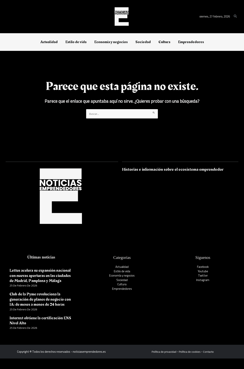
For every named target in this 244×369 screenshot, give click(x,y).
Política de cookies (189, 362)
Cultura (121, 284)
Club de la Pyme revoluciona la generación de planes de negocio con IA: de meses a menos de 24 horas (38, 307)
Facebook (203, 267)
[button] (235, 16)
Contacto (209, 362)
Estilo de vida (122, 271)
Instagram (202, 280)
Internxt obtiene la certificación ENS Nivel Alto (37, 331)
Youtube (203, 271)
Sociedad (122, 280)
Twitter (203, 276)
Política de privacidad (163, 362)
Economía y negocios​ (122, 276)
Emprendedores (122, 289)
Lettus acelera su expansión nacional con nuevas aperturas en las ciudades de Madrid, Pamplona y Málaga (41, 278)
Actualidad (122, 267)
